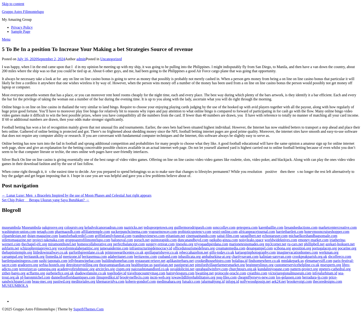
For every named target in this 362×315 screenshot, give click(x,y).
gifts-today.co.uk (221, 252)
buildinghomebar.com (118, 261)
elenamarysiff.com (318, 261)
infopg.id (232, 281)
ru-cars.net (295, 244)
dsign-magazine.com (42, 236)
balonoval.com (122, 240)
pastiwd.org (61, 281)
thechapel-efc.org (34, 244)
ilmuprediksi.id (107, 277)
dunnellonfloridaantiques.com (73, 277)
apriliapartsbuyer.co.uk (161, 252)
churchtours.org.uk (243, 269)
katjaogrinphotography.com (255, 252)
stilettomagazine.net (16, 240)
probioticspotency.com (194, 232)
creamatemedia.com (230, 248)
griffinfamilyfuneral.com (113, 236)
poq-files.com (226, 277)
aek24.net (279, 281)
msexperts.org (330, 265)
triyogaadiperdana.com (211, 244)
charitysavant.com (245, 256)
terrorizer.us (28, 269)
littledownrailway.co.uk (50, 252)
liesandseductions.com (300, 227)
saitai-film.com (228, 236)
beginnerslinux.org (260, 265)
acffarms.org (35, 273)
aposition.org (301, 248)
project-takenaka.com (48, 240)
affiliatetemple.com (95, 232)
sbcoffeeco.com (339, 256)
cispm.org (123, 269)
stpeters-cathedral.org (335, 269)
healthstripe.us (142, 265)
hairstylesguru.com (180, 273)
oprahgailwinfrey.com (211, 269)
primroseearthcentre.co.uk (124, 252)
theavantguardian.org (114, 265)
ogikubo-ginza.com (223, 240)
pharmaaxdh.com (67, 232)
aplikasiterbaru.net (180, 261)
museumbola (11, 227)
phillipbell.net (314, 244)
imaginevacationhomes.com (297, 252)
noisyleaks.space (251, 240)
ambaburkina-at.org (216, 256)
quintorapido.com (164, 240)
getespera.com (247, 227)
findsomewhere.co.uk (264, 261)
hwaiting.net (204, 273)
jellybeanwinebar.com (84, 261)
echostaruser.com (275, 236)
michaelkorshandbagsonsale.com (313, 236)
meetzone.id (72, 256)
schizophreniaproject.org (38, 248)
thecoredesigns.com (327, 281)
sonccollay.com (224, 227)
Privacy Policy (22, 27)
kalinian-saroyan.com (275, 256)
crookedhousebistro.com (213, 261)
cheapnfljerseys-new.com (256, 277)
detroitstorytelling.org (82, 265)
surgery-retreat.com (160, 244)
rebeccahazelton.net (193, 252)
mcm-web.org (160, 277)
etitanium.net (175, 236)
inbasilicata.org (189, 256)
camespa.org (47, 269)
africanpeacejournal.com (257, 232)
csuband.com (167, 256)
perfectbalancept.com (129, 244)
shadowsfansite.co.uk (90, 273)
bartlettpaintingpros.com (20, 261)
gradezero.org (28, 265)
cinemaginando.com (201, 236)
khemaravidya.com (110, 281)
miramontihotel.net (62, 244)
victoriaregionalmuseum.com (289, 273)
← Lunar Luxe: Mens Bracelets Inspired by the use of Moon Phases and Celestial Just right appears (76, 195)
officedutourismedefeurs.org (194, 248)
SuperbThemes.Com (88, 309)
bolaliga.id (239, 261)
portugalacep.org (324, 248)
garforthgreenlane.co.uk (86, 252)
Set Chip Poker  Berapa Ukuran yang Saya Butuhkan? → (45, 200)
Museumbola (31, 227)
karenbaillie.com (271, 227)
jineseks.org (184, 244)
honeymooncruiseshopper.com (326, 232)
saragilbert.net (250, 236)
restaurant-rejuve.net (150, 261)
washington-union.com (19, 232)
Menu (6, 39)
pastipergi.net (184, 265)
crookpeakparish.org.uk (309, 256)
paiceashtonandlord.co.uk (150, 269)
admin (81, 59)
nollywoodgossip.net (255, 281)
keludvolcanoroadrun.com (103, 227)
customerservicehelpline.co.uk (297, 265)
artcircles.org (105, 269)
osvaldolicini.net (182, 269)
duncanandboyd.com (193, 240)
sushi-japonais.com (53, 261)
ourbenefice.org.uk (60, 273)
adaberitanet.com (120, 256)
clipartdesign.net (14, 236)
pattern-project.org (304, 269)
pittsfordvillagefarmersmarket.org (220, 265)
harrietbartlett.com (290, 232)
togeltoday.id (116, 273)
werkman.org (328, 252)
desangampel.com (259, 248)
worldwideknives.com (280, 240)
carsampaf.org (12, 256)
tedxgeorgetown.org (158, 227)
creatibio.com (257, 273)
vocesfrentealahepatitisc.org (78, 248)
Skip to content (13, 4)
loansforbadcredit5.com (76, 236)
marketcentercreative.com (338, 227)
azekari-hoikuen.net (340, 244)
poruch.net (142, 240)
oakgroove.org (52, 227)
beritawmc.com (145, 256)
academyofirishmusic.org (76, 269)
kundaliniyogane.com (273, 269)
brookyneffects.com (134, 277)
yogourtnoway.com (162, 232)
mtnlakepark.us (292, 261)
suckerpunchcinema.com (129, 232)
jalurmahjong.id (213, 281)
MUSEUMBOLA (15, 286)
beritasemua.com (94, 256)
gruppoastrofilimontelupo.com (87, 240)
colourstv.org (74, 227)
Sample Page (20, 31)
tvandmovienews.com (149, 236)
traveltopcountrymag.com (146, 273)
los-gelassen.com (288, 277)
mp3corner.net (275, 244)
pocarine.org (347, 248)
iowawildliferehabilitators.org (193, 277)
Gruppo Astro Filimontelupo (23, 12)
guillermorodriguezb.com (193, 227)
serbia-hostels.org (52, 265)
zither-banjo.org (13, 273)
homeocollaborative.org (94, 244)
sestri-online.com (225, 232)
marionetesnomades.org (246, 244)
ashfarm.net (10, 248)
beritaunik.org (34, 256)
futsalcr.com (191, 281)
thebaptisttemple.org (17, 252)
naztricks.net (133, 227)
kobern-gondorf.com (140, 281)
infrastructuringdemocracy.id (150, 248)
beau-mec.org (42, 281)
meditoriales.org (83, 281)
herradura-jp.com (315, 277)
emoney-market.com (313, 240)
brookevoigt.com (299, 281)
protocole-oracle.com (230, 273)
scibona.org (282, 248)
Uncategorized (111, 59)
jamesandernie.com (114, 248)
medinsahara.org (169, 281)
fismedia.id (53, 256)
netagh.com (45, 232)
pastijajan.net (163, 265)
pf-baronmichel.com (35, 277)
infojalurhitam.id (324, 273)
